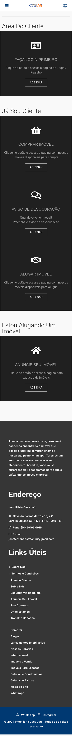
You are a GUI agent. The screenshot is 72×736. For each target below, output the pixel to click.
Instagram (47, 715)
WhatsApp (25, 715)
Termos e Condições (25, 573)
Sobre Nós (19, 566)
